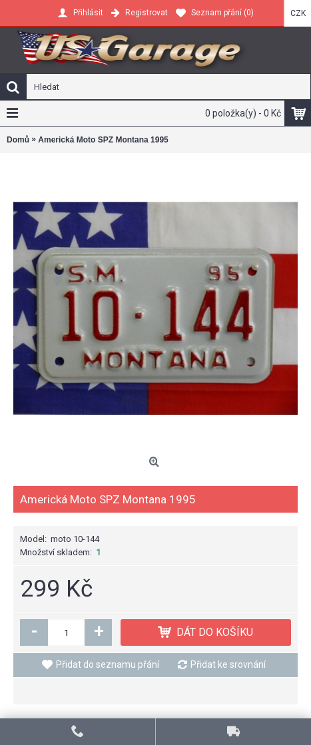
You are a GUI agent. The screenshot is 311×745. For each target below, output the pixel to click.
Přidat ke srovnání (228, 664)
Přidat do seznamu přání (107, 664)
